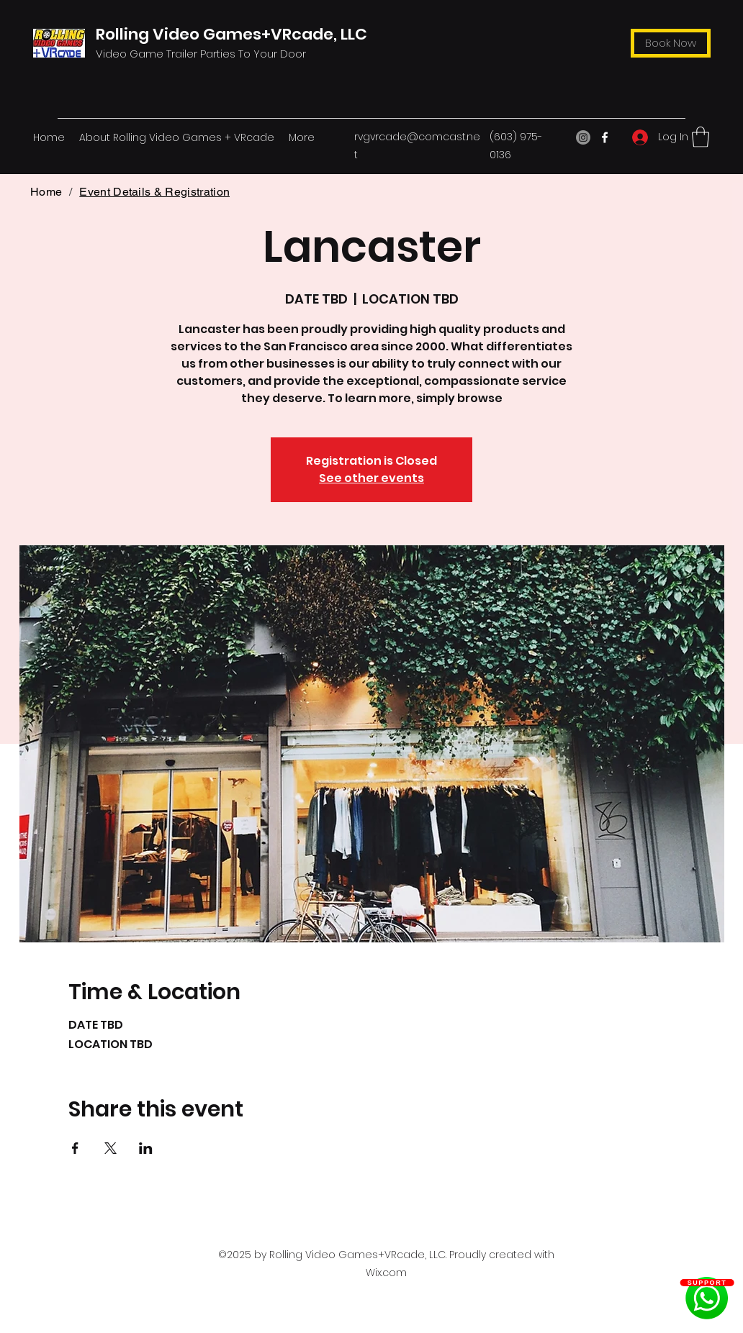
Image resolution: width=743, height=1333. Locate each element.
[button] (700, 137)
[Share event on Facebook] (75, 1148)
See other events (371, 478)
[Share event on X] (110, 1148)
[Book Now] (671, 43)
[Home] (46, 191)
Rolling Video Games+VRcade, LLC (231, 34)
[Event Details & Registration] (154, 191)
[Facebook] (605, 137)
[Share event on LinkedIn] (146, 1148)
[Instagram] (583, 137)
